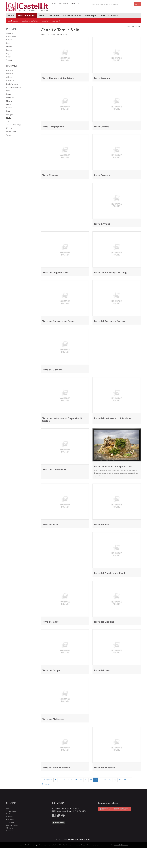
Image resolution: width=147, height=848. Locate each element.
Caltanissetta (11, 36)
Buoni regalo (91, 15)
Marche (9, 100)
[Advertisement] (65, 199)
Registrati (64, 3)
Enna (8, 43)
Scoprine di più (118, 845)
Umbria (9, 128)
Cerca (137, 4)
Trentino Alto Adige (13, 124)
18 (115, 779)
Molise (8, 104)
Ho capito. (125, 845)
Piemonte (9, 107)
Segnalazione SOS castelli (51, 20)
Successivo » (47, 784)
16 (105, 779)
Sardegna (9, 114)
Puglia (8, 111)
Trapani (9, 60)
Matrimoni (54, 15)
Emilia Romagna (12, 83)
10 (76, 779)
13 (91, 779)
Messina (9, 46)
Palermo (9, 49)
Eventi (42, 15)
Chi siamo (113, 15)
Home (11, 15)
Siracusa (9, 56)
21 (129, 779)
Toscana (9, 121)
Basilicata (9, 73)
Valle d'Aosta (11, 131)
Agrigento (10, 32)
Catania (9, 39)
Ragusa (8, 53)
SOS (103, 15)
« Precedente (47, 779)
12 (86, 779)
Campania (10, 80)
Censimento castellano (30, 20)
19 (120, 779)
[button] (96, 444)
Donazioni (75, 3)
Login (55, 3)
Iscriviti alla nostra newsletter (114, 809)
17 (110, 779)
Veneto (9, 135)
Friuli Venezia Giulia (13, 87)
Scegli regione (13, 20)
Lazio (8, 90)
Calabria (9, 77)
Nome (137, 26)
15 (100, 779)
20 (125, 779)
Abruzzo (9, 70)
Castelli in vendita (72, 15)
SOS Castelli (10, 822)
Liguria (8, 94)
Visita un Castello (26, 15)
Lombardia (10, 97)
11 (81, 779)
